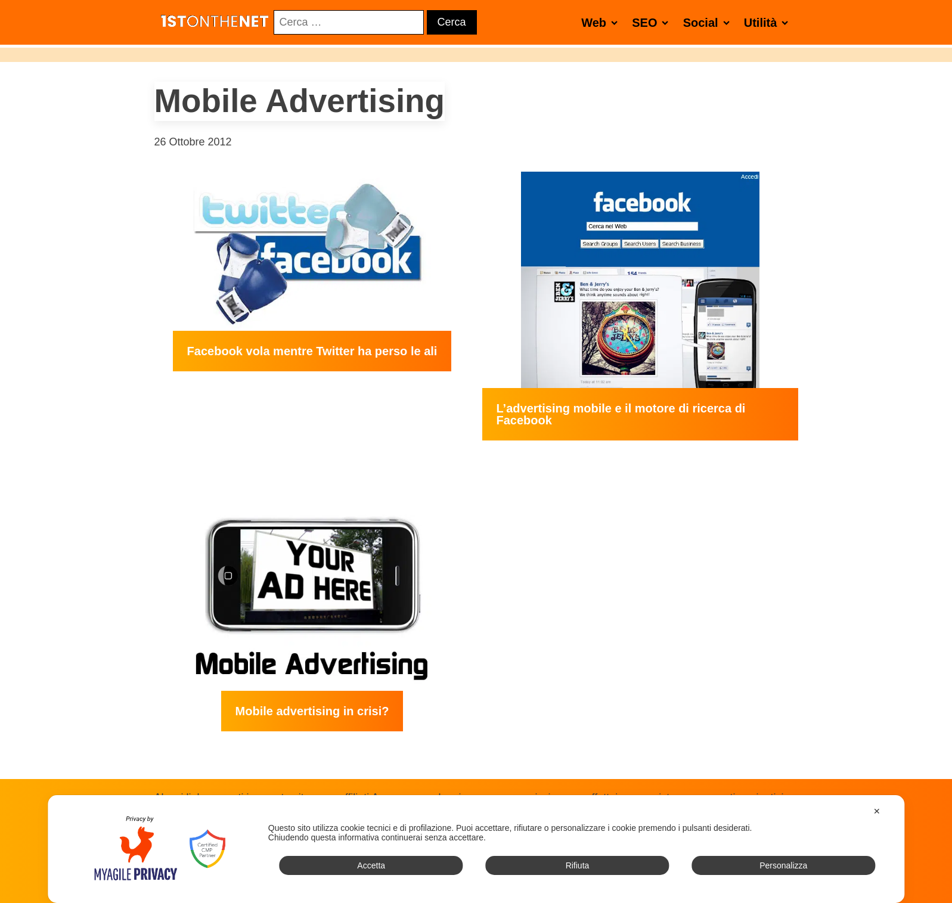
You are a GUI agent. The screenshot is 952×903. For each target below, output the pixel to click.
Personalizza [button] (783, 865)
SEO (652, 22)
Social (708, 22)
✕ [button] (876, 811)
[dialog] (476, 849)
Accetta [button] (371, 865)
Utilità (768, 22)
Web (601, 22)
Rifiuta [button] (578, 865)
